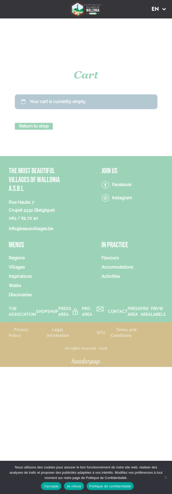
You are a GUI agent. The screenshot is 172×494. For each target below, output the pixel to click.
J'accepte (51, 486)
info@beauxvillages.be (31, 228)
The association (22, 312)
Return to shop (34, 126)
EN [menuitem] (155, 9)
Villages (17, 267)
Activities (110, 276)
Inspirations (20, 276)
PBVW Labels (158, 312)
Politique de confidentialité (110, 486)
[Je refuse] (165, 477)
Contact (118, 311)
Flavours (110, 257)
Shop (41, 311)
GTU (101, 332)
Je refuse (74, 486)
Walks (15, 285)
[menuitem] (159, 9)
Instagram (122, 197)
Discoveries (20, 294)
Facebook (122, 184)
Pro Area (87, 312)
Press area (64, 312)
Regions (17, 257)
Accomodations (117, 267)
